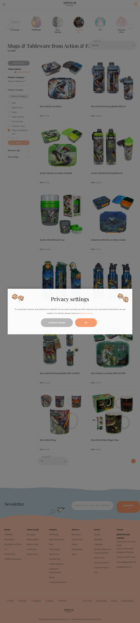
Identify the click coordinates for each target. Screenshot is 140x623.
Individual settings (57, 323)
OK (86, 323)
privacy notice (86, 313)
